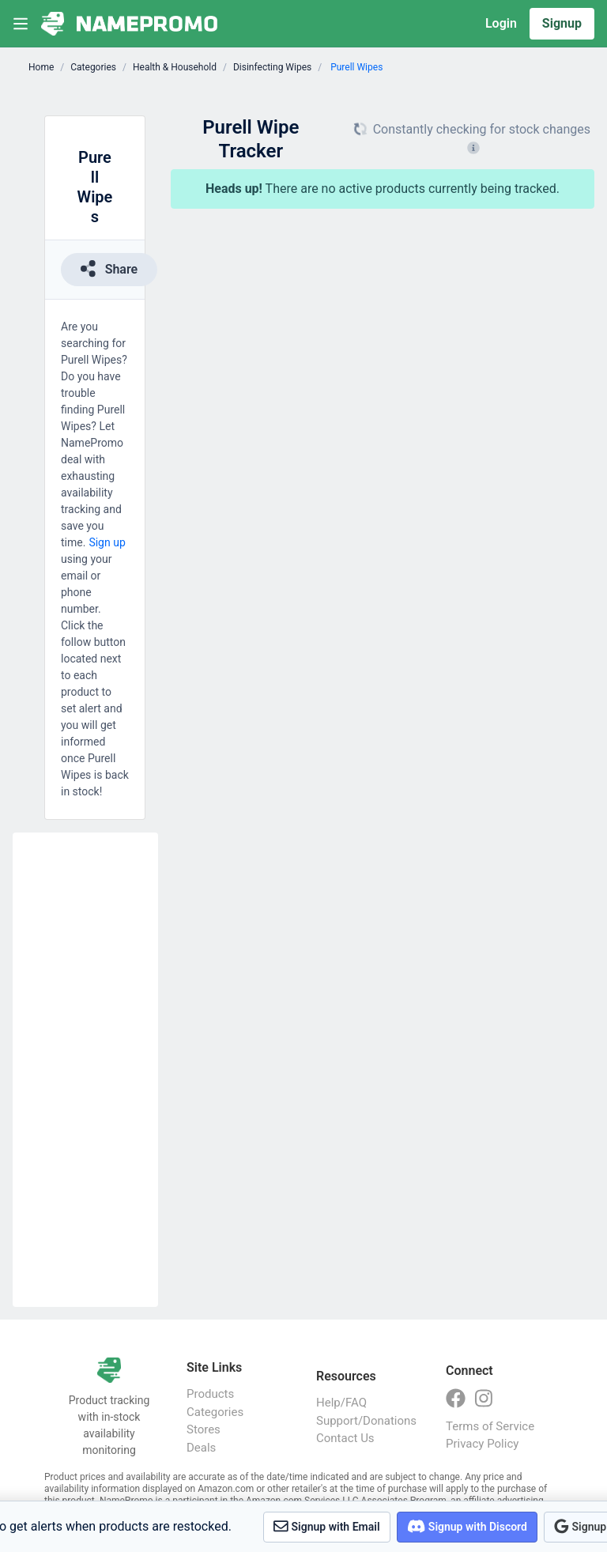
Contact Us (345, 1438)
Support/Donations (365, 1421)
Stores (204, 1429)
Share (109, 268)
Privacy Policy (482, 1444)
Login (501, 23)
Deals (201, 1448)
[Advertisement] (85, 1070)
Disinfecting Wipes (272, 67)
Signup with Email (326, 1526)
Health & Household (175, 67)
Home (41, 67)
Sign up (107, 542)
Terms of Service (490, 1426)
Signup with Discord (467, 1526)
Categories (93, 67)
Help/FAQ (341, 1402)
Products (210, 1394)
